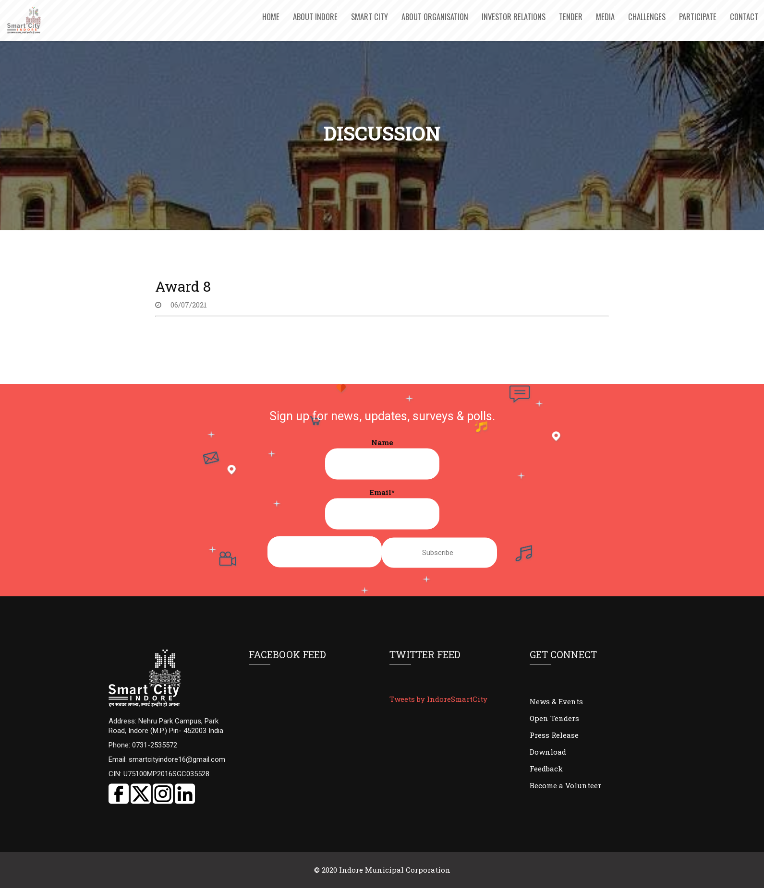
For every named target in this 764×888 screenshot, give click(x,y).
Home (270, 17)
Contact (744, 17)
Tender (570, 17)
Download (548, 752)
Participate (697, 17)
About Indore (315, 17)
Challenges (647, 17)
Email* (382, 508)
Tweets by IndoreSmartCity (438, 699)
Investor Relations (514, 17)
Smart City (369, 17)
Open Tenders (554, 718)
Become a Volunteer (565, 785)
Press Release (554, 735)
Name (382, 459)
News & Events (556, 701)
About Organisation (434, 17)
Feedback (546, 768)
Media (605, 17)
